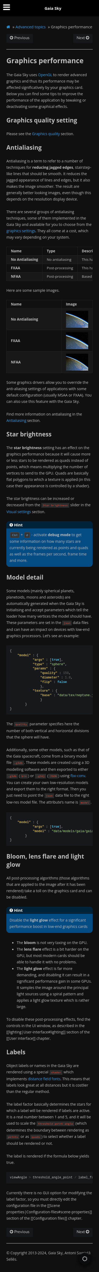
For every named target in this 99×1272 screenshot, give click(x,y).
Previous (20, 38)
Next (83, 38)
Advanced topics (31, 26)
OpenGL (45, 74)
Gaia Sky (53, 8)
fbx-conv (77, 775)
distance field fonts (44, 1078)
